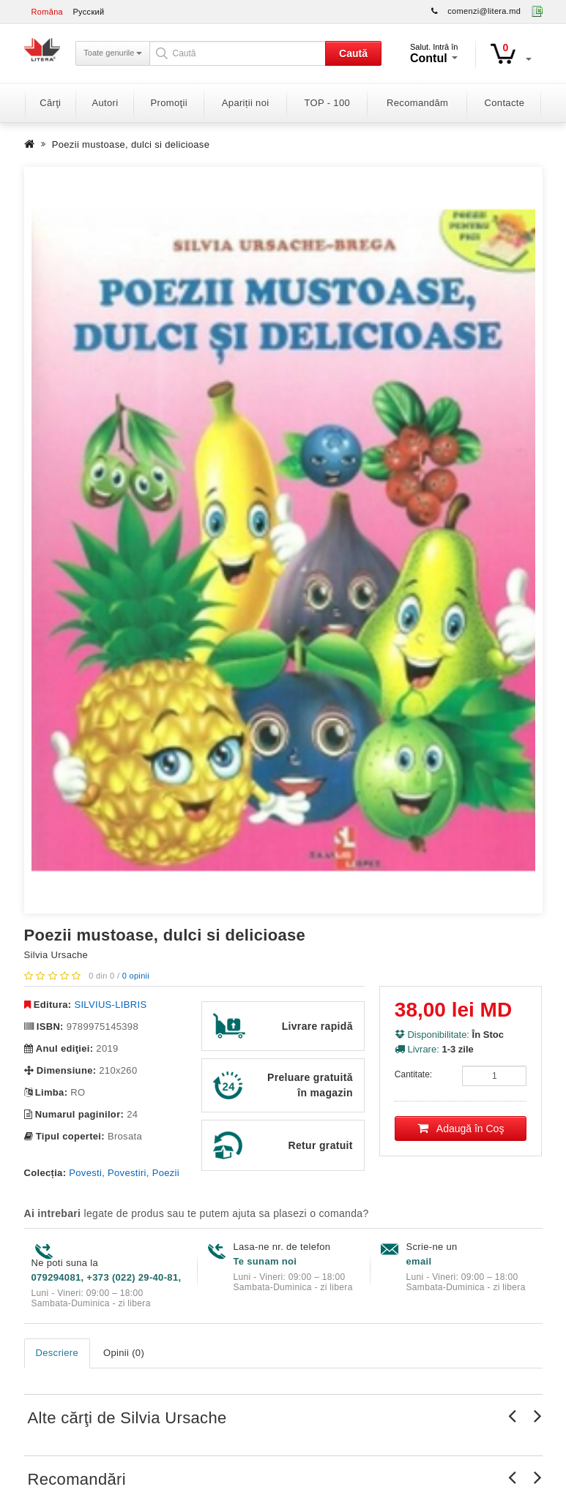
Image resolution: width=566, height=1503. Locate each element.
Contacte (505, 102)
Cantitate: (413, 1074)
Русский (88, 11)
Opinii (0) (123, 1352)
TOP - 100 (327, 102)
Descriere (57, 1352)
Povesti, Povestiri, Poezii (124, 1172)
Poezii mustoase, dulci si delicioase (130, 144)
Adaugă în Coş (460, 1128)
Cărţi (50, 102)
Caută (353, 53)
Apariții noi (245, 102)
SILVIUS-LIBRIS (110, 1004)
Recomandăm (417, 102)
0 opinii (135, 975)
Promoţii (169, 102)
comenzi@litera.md (484, 11)
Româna (47, 11)
